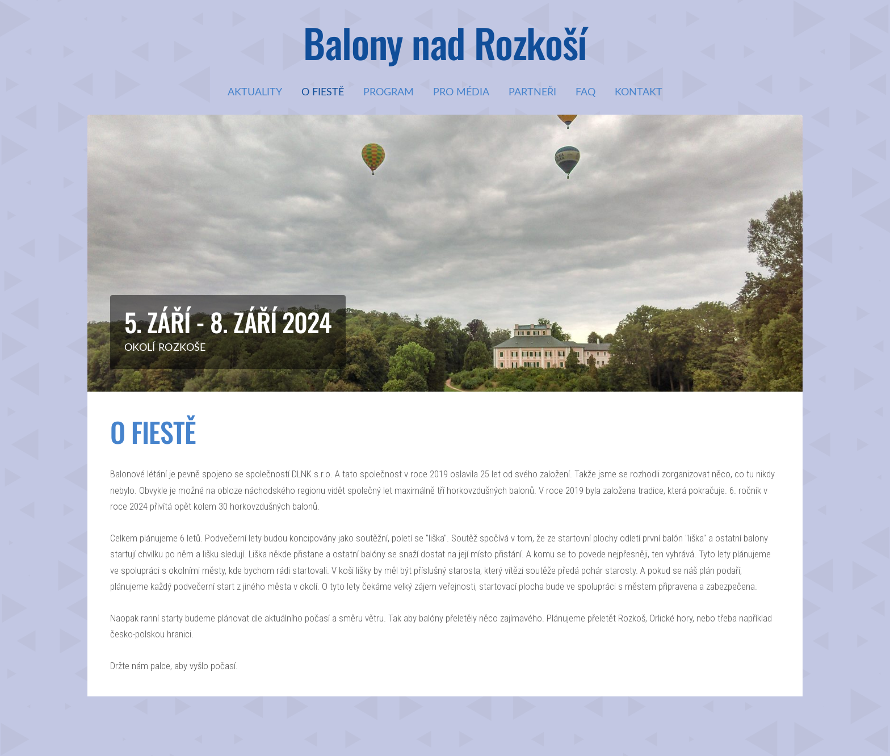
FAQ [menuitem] (585, 91)
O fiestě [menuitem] (322, 91)
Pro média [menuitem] (461, 91)
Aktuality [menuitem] (255, 91)
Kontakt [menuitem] (638, 91)
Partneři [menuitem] (532, 91)
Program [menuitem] (388, 91)
